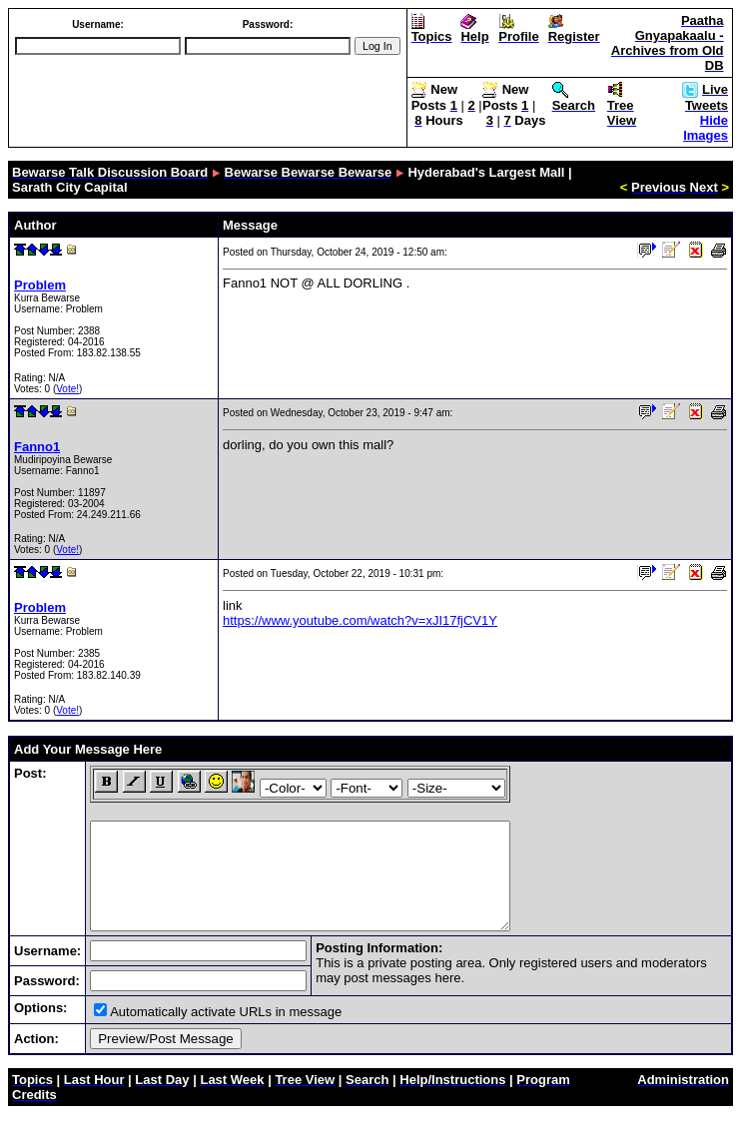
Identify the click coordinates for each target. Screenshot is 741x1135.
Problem (40, 285)
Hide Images (705, 128)
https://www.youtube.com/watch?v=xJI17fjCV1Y (360, 620)
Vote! (67, 388)
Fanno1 (37, 446)
